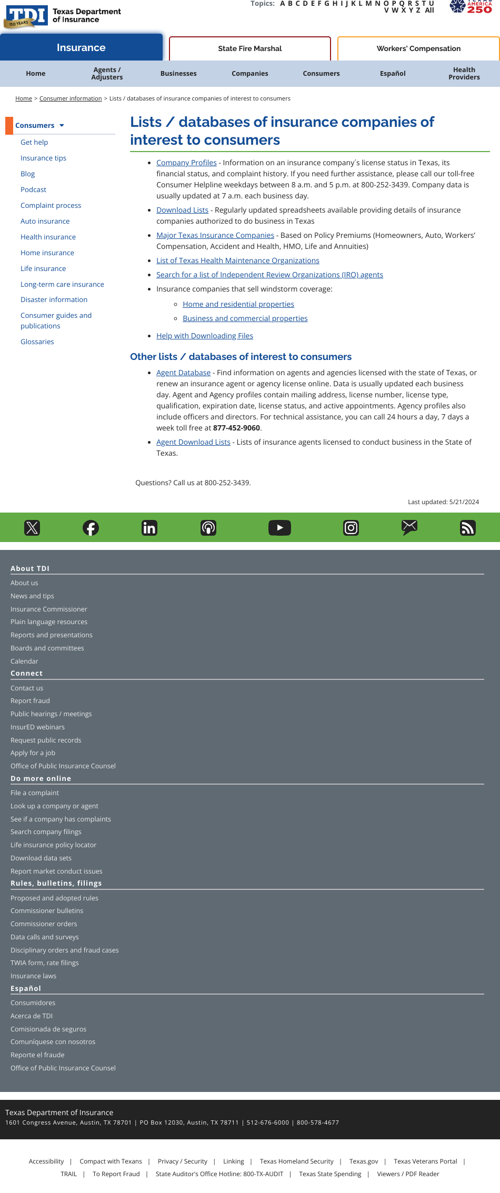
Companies (250, 73)
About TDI (30, 569)
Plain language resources (49, 621)
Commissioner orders (44, 923)
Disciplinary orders (39, 950)
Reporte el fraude (38, 1054)
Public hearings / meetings (51, 713)
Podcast (33, 189)
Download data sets (41, 858)
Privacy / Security (182, 1161)
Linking (233, 1161)
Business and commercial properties (245, 319)
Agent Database (183, 373)
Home (35, 73)
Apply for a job (33, 752)
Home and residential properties (238, 304)
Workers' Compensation (419, 49)
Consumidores (33, 1002)
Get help (34, 142)
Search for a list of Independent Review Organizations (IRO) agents (269, 275)
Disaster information (54, 299)
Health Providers (464, 73)
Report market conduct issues (57, 871)
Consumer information (70, 99)
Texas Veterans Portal (425, 1161)
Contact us (27, 688)
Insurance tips (43, 158)
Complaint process (51, 205)
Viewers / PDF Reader (408, 1174)
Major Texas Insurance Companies (215, 235)
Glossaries (37, 341)
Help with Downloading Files (204, 336)
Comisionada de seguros (48, 1029)
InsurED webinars (38, 727)
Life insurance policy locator (53, 844)
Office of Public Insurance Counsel (63, 765)
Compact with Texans (110, 1161)
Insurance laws (33, 975)
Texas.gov (363, 1161)
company (57, 805)
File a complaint (35, 792)
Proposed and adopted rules (54, 898)
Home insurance (47, 252)
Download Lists (182, 210)
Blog (28, 173)
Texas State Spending (330, 1174)
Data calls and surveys (45, 937)
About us (24, 582)
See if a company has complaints (61, 819)
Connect (27, 674)
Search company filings (46, 831)
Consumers (321, 73)
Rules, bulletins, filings (56, 884)
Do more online (41, 779)
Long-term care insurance (62, 284)
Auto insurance (45, 221)
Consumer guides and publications (56, 320)
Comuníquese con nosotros (53, 1041)
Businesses (179, 73)
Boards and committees (47, 648)
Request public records (46, 740)
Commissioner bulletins (47, 910)
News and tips (32, 596)
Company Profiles (186, 163)
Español (393, 73)
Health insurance (48, 237)
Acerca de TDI (32, 1015)
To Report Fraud (116, 1174)
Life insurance (43, 268)
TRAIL (69, 1174)
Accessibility (46, 1161)
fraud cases (101, 950)
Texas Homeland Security (297, 1161)
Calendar (24, 661)
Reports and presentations (52, 634)
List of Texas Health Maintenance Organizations (237, 261)
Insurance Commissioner (49, 609)
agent (89, 805)
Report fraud (30, 700)
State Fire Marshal (250, 49)
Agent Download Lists (193, 442)
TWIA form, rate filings (45, 962)
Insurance (81, 48)
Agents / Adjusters (107, 73)
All (429, 10)
